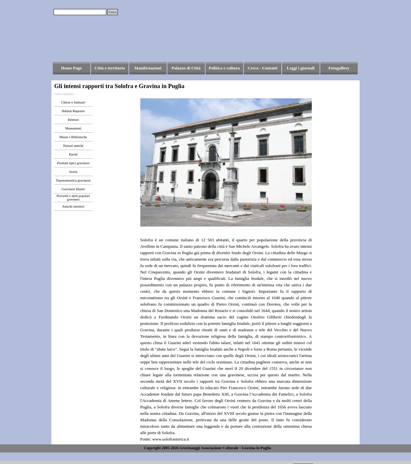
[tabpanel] (226, 336)
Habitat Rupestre (73, 111)
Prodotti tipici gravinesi (73, 163)
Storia (73, 172)
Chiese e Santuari (73, 102)
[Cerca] (80, 12)
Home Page (71, 68)
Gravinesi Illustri (73, 189)
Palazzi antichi (73, 145)
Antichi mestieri (73, 206)
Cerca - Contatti (262, 68)
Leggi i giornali (301, 68)
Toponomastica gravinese (73, 180)
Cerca (113, 12)
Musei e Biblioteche (73, 137)
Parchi (73, 154)
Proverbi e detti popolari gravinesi (73, 197)
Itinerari (73, 119)
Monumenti (73, 128)
